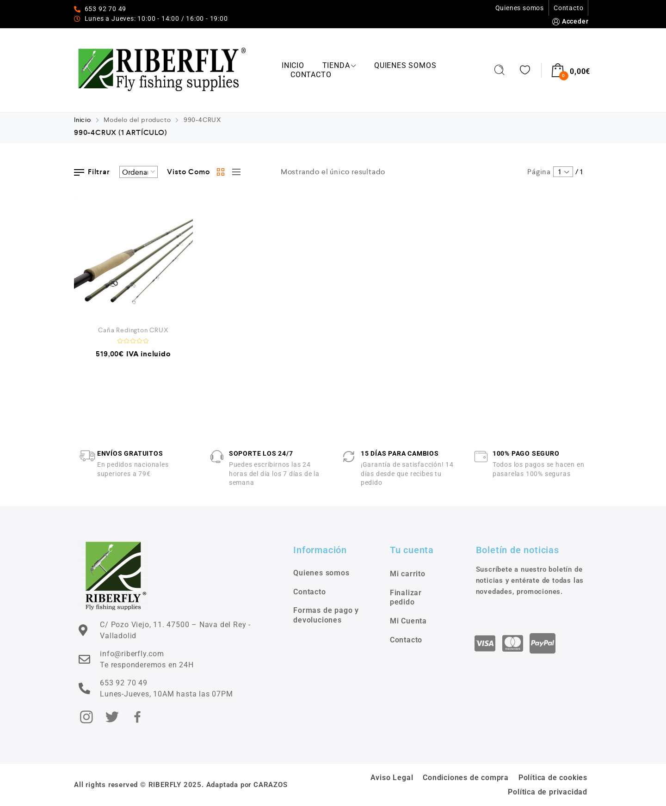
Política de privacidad (547, 792)
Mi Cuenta (408, 621)
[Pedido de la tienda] (138, 172)
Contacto (568, 8)
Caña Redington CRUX (133, 330)
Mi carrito (408, 573)
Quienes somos (519, 8)
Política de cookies (552, 777)
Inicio (293, 65)
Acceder (569, 21)
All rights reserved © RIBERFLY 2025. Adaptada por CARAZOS (181, 785)
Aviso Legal (391, 777)
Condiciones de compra (466, 777)
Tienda (339, 65)
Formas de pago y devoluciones (326, 615)
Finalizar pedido (406, 597)
